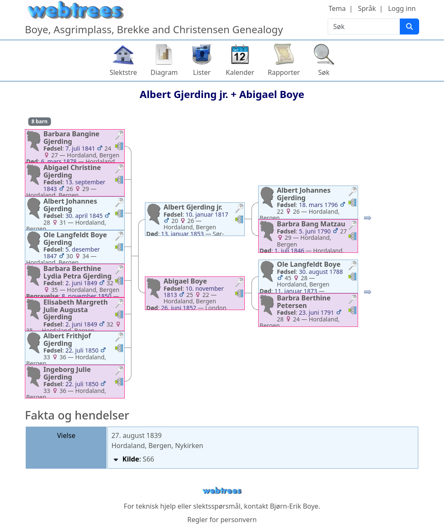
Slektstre (123, 72)
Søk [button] (323, 72)
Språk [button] (367, 8)
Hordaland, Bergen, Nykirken (157, 445)
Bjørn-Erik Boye (294, 506)
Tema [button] (337, 8)
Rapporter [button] (283, 72)
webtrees (222, 490)
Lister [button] (202, 72)
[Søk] (409, 26)
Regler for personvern (222, 519)
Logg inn (402, 8)
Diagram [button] (164, 72)
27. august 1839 (136, 435)
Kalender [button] (240, 72)
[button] (119, 136)
